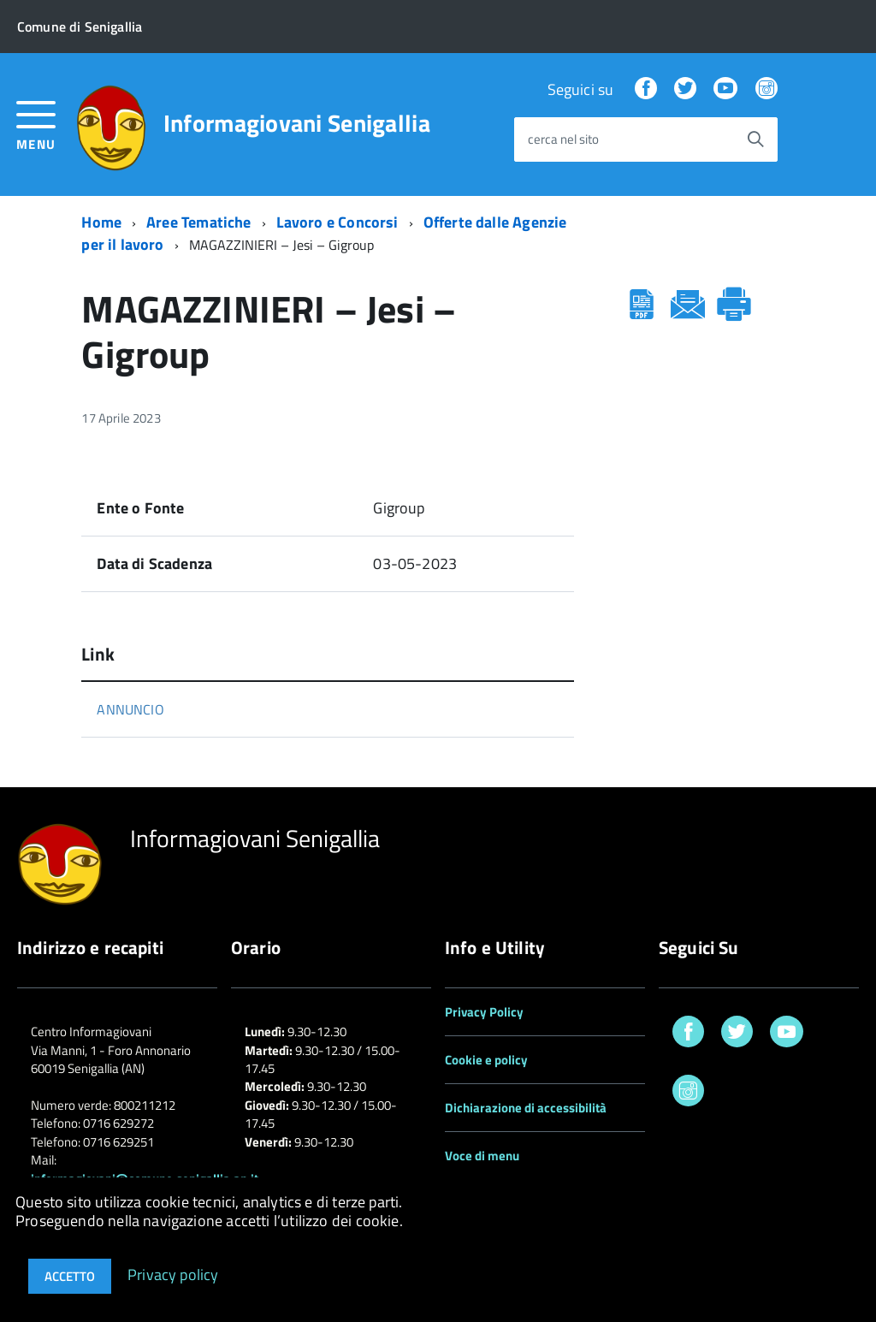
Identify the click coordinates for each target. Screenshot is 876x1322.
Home (101, 222)
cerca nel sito (563, 140)
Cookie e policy (486, 1060)
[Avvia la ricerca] (755, 139)
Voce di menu (482, 1155)
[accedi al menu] (36, 123)
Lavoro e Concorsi (337, 222)
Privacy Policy (484, 1012)
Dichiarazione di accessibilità (526, 1107)
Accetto (69, 1276)
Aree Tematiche (199, 222)
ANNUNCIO (130, 709)
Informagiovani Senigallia (296, 123)
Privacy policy (173, 1273)
